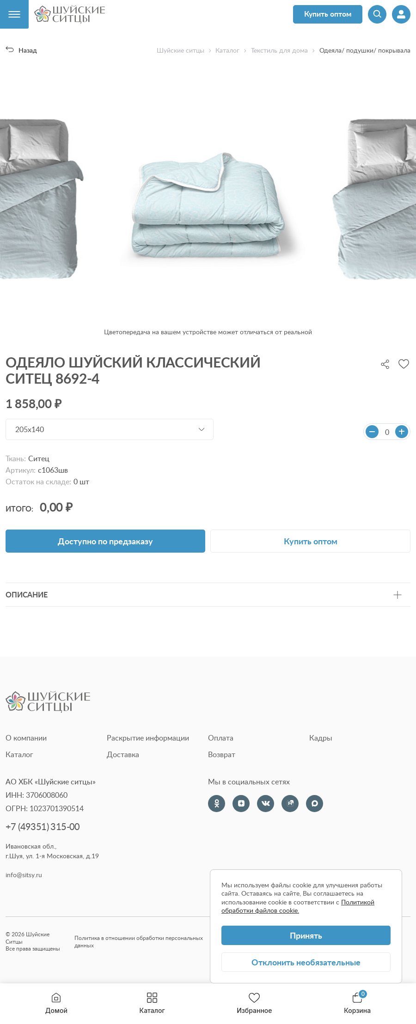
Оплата (220, 738)
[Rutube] (290, 803)
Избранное (254, 1003)
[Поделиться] (385, 363)
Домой (56, 1003)
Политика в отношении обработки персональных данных (138, 941)
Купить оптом (327, 13)
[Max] (314, 803)
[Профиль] (401, 14)
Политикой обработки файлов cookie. (297, 906)
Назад (21, 50)
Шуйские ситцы (180, 50)
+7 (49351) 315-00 (43, 826)
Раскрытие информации (148, 738)
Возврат (221, 754)
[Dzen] (241, 803)
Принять (306, 935)
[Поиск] (377, 14)
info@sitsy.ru (24, 875)
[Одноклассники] (216, 803)
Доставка (123, 754)
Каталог (152, 1003)
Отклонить (306, 962)
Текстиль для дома (279, 50)
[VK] (265, 803)
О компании (26, 738)
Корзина (357, 1003)
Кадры (320, 738)
